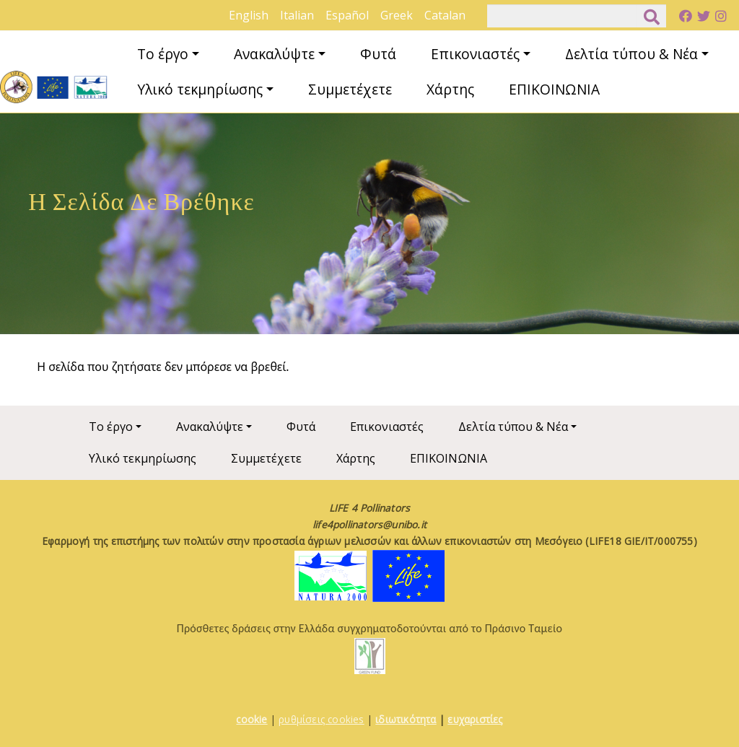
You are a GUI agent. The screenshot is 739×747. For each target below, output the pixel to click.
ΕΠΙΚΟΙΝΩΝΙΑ (554, 89)
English (248, 15)
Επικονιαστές (475, 54)
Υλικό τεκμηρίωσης (200, 89)
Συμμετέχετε (350, 89)
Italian (297, 15)
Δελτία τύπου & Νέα (631, 54)
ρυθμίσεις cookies (321, 719)
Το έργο (162, 54)
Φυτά (378, 54)
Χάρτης (450, 89)
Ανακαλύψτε (274, 54)
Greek (396, 15)
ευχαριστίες (474, 719)
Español (347, 15)
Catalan (444, 15)
